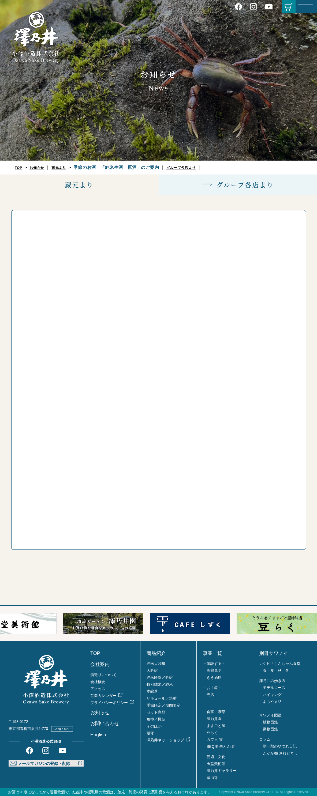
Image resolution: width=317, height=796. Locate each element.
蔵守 (150, 733)
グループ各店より (193, 167)
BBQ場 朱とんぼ (220, 746)
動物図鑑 (270, 729)
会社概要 (97, 682)
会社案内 (100, 664)
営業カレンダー (103, 695)
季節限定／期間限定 (163, 705)
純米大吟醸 (156, 663)
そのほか (154, 726)
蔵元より (66, 167)
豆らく (212, 732)
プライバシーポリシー (109, 702)
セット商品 (156, 712)
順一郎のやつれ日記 (280, 746)
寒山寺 (212, 777)
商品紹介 (156, 653)
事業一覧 (212, 653)
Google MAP (65, 728)
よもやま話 (272, 701)
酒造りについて (103, 675)
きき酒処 (214, 677)
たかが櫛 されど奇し (280, 753)
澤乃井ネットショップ (165, 740)
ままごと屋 (216, 725)
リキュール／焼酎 (162, 698)
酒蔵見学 (214, 670)
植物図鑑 (270, 722)
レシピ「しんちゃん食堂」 (281, 663)
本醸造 (152, 691)
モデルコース (274, 687)
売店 (210, 694)
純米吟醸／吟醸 (160, 677)
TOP (19, 167)
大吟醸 (152, 670)
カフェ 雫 (215, 739)
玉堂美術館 (216, 763)
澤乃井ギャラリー (222, 770)
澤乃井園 (214, 719)
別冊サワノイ (273, 653)
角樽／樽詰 (156, 719)
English (98, 734)
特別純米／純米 (160, 684)
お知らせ (40, 167)
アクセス (97, 689)
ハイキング (272, 694)
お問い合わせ (104, 723)
